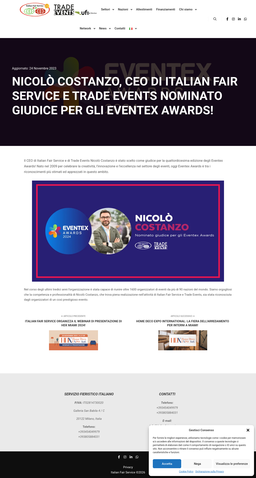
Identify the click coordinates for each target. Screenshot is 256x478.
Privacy (128, 467)
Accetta (167, 464)
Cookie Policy (186, 471)
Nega (197, 464)
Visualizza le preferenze (232, 464)
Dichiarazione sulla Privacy (209, 471)
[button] (248, 430)
